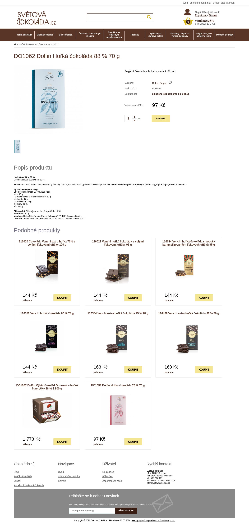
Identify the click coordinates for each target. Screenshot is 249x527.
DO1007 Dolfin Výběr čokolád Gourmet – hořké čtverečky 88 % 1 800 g (47, 387)
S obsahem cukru (49, 44)
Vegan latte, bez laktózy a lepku (204, 34)
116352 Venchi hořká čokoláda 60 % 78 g (47, 313)
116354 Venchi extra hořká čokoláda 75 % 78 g (117, 313)
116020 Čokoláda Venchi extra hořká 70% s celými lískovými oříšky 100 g (47, 243)
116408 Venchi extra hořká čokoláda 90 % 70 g (188, 313)
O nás (17, 481)
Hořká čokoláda (24, 35)
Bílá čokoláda (65, 35)
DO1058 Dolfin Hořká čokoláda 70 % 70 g (118, 385)
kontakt (231, 2)
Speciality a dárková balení (155, 34)
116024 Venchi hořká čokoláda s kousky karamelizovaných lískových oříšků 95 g (188, 243)
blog (223, 2)
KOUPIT (160, 118)
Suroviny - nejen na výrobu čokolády (180, 34)
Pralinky (135, 35)
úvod (185, 2)
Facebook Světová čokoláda (29, 485)
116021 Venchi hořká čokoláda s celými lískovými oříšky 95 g (118, 243)
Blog (16, 472)
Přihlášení (107, 476)
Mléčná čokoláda (45, 35)
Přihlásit (213, 15)
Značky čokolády (23, 476)
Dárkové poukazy (224, 35)
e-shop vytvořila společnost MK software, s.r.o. (153, 520)
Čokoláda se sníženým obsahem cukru (114, 34)
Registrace (201, 15)
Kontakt (62, 481)
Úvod (61, 472)
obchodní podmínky (200, 2)
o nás (216, 2)
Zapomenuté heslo (112, 481)
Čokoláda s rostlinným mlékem (90, 34)
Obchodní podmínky (69, 476)
